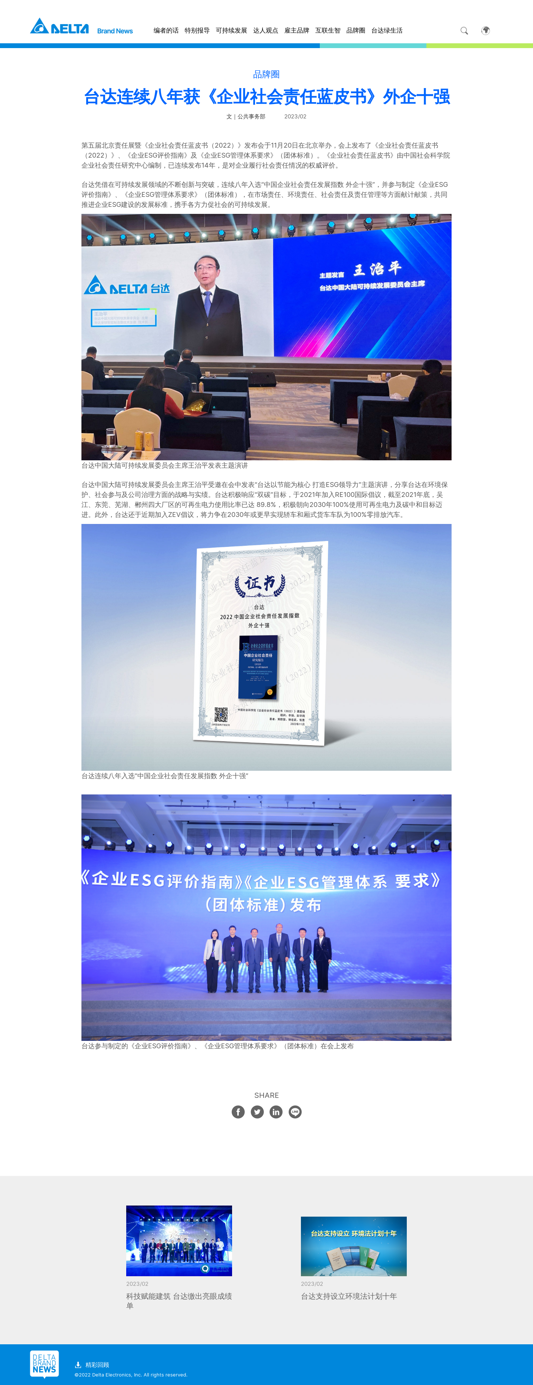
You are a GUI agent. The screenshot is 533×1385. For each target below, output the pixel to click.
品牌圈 (355, 30)
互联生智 (328, 30)
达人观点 (265, 30)
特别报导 (197, 30)
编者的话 (166, 30)
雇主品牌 (296, 30)
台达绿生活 (387, 30)
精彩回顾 (91, 1365)
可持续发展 (231, 30)
